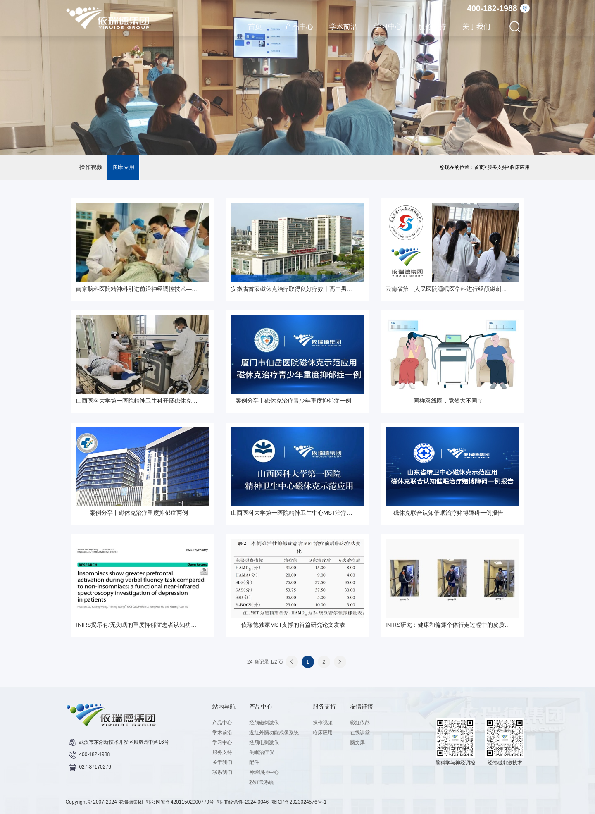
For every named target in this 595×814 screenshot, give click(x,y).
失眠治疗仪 (261, 752)
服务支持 (432, 26)
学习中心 (388, 26)
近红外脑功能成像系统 (274, 732)
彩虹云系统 (261, 782)
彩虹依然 (360, 723)
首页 (255, 26)
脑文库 (357, 742)
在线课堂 (360, 732)
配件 (254, 762)
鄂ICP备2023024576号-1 (298, 802)
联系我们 (222, 772)
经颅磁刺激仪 (264, 723)
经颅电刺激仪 (264, 742)
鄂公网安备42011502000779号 (180, 802)
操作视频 (90, 167)
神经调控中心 (264, 772)
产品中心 (299, 26)
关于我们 (476, 26)
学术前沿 (343, 26)
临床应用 (123, 167)
